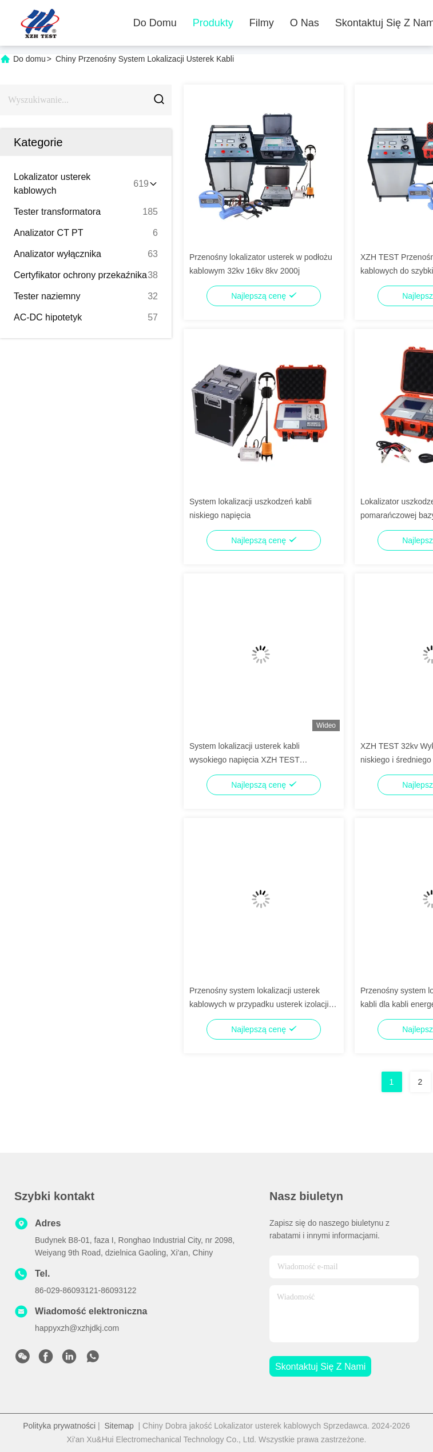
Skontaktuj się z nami (320, 1366)
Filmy (261, 22)
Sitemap (118, 1425)
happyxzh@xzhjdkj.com (77, 1328)
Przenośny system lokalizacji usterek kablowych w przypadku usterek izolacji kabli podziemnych (259, 1004)
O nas (304, 22)
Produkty (213, 22)
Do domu (155, 22)
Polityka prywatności (59, 1425)
